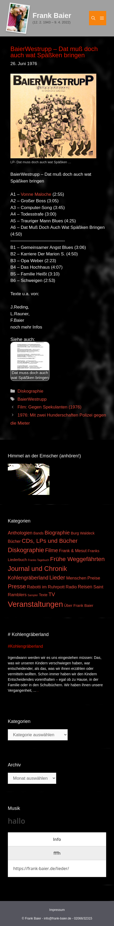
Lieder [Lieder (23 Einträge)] (57, 577)
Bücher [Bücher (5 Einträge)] (14, 541)
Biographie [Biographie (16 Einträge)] (57, 533)
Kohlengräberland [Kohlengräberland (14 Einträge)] (28, 578)
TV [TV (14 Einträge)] (51, 594)
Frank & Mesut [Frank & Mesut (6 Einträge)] (73, 550)
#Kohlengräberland (25, 646)
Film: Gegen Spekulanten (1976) (49, 407)
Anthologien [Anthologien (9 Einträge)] (20, 533)
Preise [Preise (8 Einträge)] (93, 578)
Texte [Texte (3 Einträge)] (43, 595)
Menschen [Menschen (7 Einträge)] (76, 578)
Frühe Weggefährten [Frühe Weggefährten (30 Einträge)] (77, 559)
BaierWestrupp (32, 399)
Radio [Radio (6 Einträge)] (71, 586)
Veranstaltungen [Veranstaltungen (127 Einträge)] (35, 604)
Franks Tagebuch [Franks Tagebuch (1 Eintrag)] (38, 560)
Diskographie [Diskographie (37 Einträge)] (26, 549)
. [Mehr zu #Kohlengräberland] (38, 690)
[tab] (57, 839)
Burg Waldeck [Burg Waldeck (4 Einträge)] (82, 533)
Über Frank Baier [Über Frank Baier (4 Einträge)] (78, 605)
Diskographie (30, 391)
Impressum (57, 910)
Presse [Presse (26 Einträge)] (17, 586)
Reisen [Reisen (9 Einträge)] (85, 586)
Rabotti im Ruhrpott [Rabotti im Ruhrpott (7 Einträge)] (46, 586)
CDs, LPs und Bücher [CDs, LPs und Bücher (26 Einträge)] (50, 541)
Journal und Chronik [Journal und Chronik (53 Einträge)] (37, 568)
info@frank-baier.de (57, 918)
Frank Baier (52, 16)
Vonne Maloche (36, 194)
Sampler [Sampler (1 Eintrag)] (33, 595)
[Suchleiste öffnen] (93, 18)
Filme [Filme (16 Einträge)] (51, 550)
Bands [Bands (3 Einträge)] (38, 533)
